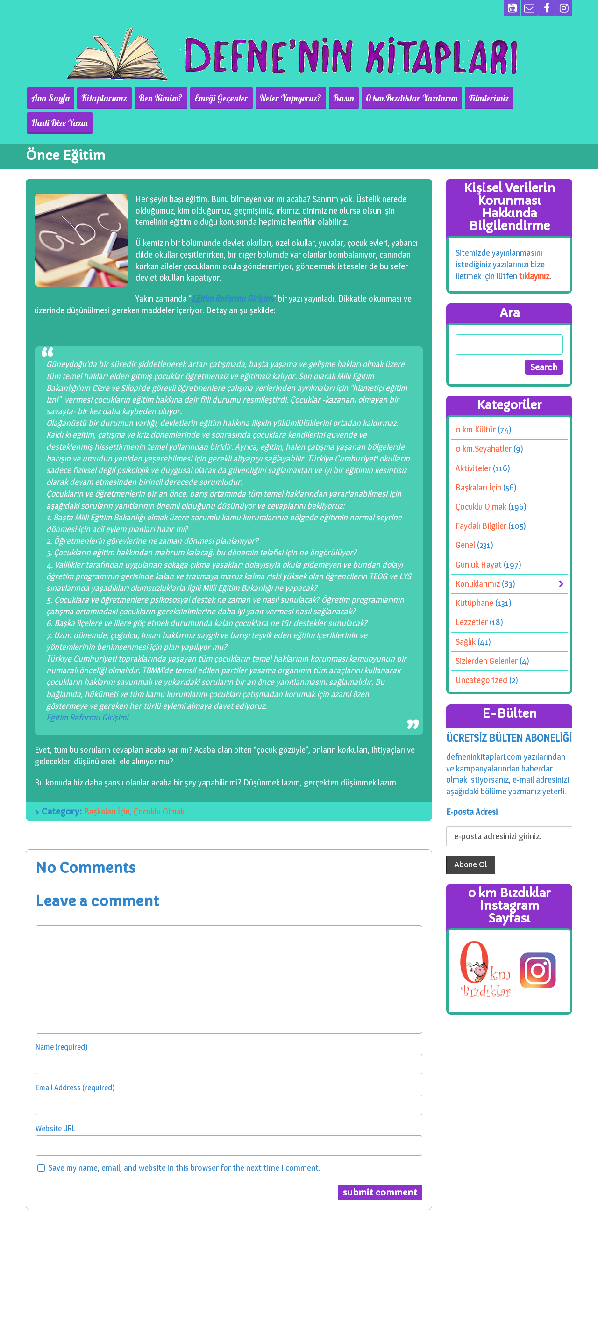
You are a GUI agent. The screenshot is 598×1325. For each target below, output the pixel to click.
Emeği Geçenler (223, 98)
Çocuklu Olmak (159, 787)
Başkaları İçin (107, 787)
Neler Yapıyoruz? (290, 98)
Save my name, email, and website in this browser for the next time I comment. (184, 1143)
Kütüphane (474, 578)
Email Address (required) (75, 1062)
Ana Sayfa (60, 98)
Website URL (55, 1103)
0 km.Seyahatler (484, 424)
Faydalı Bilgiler (481, 501)
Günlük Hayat (479, 540)
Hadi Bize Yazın (539, 98)
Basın (341, 98)
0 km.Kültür (476, 405)
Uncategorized (481, 655)
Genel (465, 520)
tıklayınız (534, 251)
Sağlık (466, 617)
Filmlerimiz (482, 98)
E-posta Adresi (472, 787)
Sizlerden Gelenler (487, 636)
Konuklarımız (478, 559)
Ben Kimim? (165, 98)
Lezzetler (472, 597)
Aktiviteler (473, 443)
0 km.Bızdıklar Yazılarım (407, 98)
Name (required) (62, 1021)
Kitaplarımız (111, 98)
